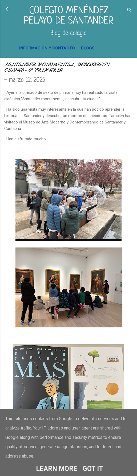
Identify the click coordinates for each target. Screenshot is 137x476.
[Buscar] (129, 11)
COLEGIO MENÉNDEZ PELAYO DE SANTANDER (69, 15)
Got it (93, 469)
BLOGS (88, 48)
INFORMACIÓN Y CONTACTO (47, 48)
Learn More (56, 469)
